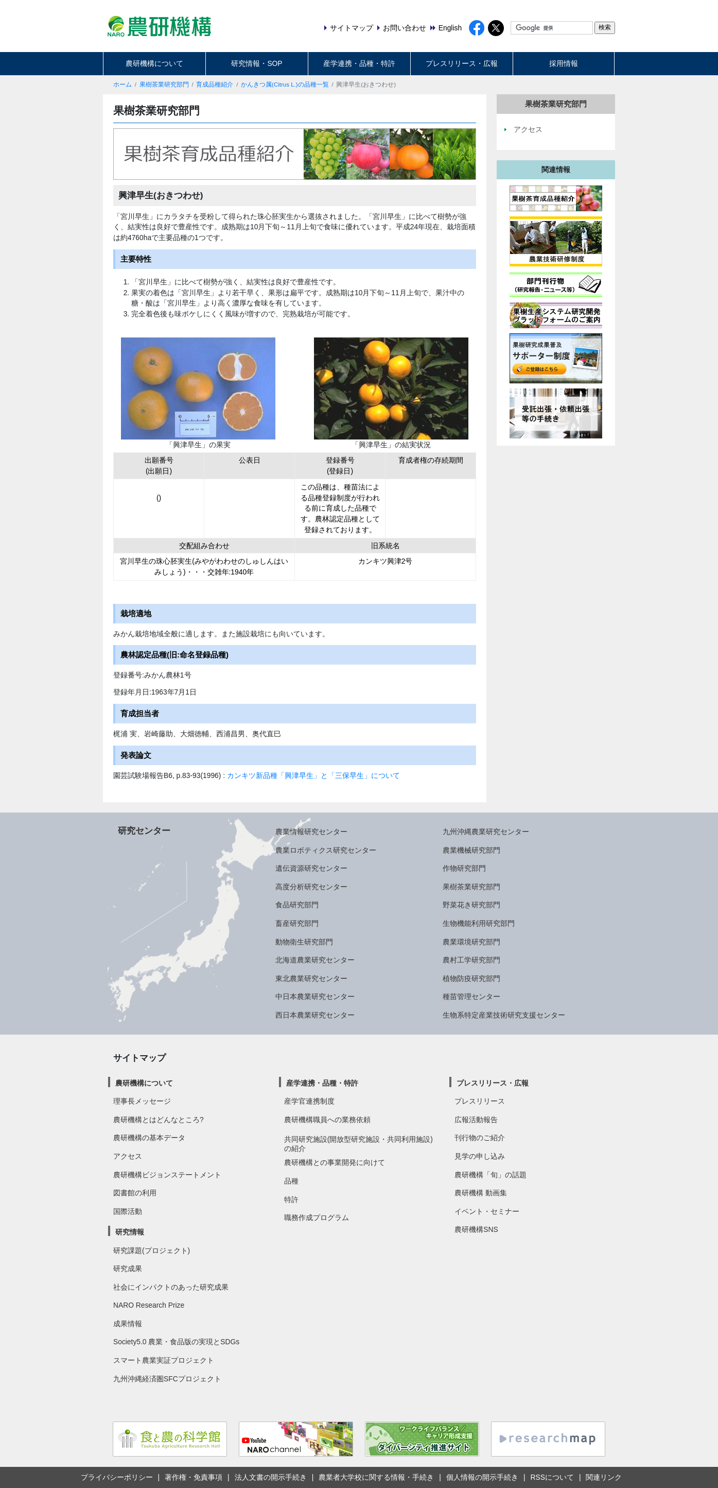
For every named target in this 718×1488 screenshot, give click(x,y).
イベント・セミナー (486, 1211)
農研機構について (154, 63)
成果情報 (127, 1324)
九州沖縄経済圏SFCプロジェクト (167, 1379)
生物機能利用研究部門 (479, 923)
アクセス (127, 1156)
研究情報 (129, 1232)
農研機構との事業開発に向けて (334, 1162)
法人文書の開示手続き (271, 1477)
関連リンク (604, 1477)
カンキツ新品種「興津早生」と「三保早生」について (312, 775)
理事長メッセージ (142, 1101)
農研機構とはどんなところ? (158, 1119)
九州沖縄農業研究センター (486, 831)
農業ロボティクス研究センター (325, 850)
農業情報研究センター (311, 831)
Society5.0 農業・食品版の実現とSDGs (176, 1342)
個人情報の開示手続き (482, 1477)
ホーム (122, 84)
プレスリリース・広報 (462, 63)
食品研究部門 (297, 905)
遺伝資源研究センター (311, 868)
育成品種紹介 (214, 84)
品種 (291, 1181)
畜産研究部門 (297, 923)
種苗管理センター (471, 996)
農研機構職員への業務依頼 (327, 1119)
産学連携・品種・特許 (359, 63)
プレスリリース (479, 1101)
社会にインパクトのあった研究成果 (171, 1287)
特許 (291, 1199)
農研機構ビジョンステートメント (167, 1175)
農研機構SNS (476, 1229)
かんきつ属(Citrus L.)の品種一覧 (285, 84)
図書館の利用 (134, 1193)
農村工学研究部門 (471, 960)
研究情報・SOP (256, 63)
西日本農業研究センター (315, 1015)
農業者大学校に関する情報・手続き (376, 1477)
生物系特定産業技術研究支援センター (504, 1015)
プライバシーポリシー (117, 1477)
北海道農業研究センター (315, 960)
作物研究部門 (464, 868)
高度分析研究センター (311, 887)
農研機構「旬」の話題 (490, 1175)
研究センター (144, 830)
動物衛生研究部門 (304, 942)
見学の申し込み (479, 1156)
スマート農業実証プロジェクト (163, 1360)
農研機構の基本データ (149, 1138)
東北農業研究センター (311, 978)
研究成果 (127, 1268)
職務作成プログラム (316, 1217)
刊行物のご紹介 (479, 1138)
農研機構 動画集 (480, 1193)
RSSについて (551, 1477)
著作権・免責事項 (193, 1477)
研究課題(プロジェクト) (151, 1250)
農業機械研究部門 (471, 850)
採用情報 (563, 63)
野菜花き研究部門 (471, 905)
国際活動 (127, 1211)
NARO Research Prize (148, 1305)
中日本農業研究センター (315, 996)
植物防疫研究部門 (471, 978)
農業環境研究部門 (471, 942)
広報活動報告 (476, 1119)
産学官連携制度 (309, 1101)
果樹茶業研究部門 (164, 84)
